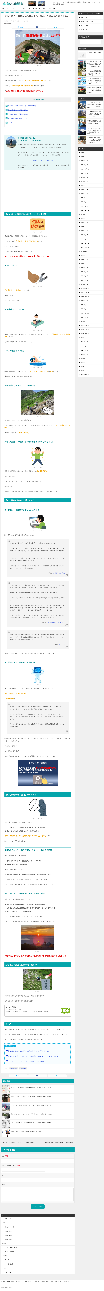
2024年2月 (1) (84, 160)
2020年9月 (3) (84, 300)
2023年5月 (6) (84, 189)
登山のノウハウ (9, 1227)
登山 (14, 8)
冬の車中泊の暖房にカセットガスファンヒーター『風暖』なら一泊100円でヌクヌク (94, 140)
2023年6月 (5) (84, 185)
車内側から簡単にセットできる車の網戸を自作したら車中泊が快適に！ (94, 123)
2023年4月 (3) (84, 193)
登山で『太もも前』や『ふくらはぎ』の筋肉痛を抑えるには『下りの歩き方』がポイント (33, 1056)
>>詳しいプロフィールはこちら (43, 160)
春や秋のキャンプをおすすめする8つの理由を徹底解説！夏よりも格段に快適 (94, 90)
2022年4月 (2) (84, 226)
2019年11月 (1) (85, 329)
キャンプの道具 (9, 1251)
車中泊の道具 (9, 1264)
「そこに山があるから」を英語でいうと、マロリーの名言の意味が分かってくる (31, 1105)
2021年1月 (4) (84, 284)
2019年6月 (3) (84, 350)
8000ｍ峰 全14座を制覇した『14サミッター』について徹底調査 (19, 1142)
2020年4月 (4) (84, 309)
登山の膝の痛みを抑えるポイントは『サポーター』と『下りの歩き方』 (27, 1051)
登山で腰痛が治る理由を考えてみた (18, 114)
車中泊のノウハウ (10, 1260)
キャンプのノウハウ (11, 1247)
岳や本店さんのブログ (58, 573)
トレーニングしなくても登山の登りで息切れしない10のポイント (26, 1061)
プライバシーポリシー (87, 21)
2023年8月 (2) (84, 177)
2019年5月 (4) (84, 354)
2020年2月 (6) (84, 317)
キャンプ (24, 8)
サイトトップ (5, 8)
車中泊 (35, 8)
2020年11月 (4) (85, 292)
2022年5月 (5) (84, 222)
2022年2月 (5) (84, 235)
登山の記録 (8, 1239)
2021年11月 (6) (85, 247)
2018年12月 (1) (85, 375)
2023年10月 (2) (85, 169)
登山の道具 (8, 1231)
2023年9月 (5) (84, 173)
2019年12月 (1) (85, 325)
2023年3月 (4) (84, 198)
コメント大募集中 (12, 1007)
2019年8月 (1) (84, 342)
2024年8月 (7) (84, 156)
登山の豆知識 (22, 1068)
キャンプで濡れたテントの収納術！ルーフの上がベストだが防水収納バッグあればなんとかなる (94, 64)
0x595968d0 (94, 52)
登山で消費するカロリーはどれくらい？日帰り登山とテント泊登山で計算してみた (31, 1114)
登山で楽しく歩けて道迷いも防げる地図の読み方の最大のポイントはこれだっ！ (31, 1087)
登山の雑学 (8, 23)
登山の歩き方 (13, 1068)
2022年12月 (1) (85, 210)
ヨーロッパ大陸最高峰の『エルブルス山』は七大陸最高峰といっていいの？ (94, 81)
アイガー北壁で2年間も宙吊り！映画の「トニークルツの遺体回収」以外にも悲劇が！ (94, 114)
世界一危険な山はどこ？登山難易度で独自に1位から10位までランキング (94, 105)
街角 (44, 8)
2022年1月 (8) (84, 239)
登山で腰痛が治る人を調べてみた (18, 110)
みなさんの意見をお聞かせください (18, 118)
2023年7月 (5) (84, 181)
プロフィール (84, 25)
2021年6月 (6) (84, 267)
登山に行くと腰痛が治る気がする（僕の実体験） (22, 105)
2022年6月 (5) (84, 218)
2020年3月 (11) (85, 313)
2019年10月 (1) (85, 333)
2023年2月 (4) (84, 202)
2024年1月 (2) (84, 165)
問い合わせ (84, 29)
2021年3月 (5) (84, 276)
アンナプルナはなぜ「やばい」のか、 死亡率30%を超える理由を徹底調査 (94, 131)
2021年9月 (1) (84, 255)
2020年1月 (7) (84, 321)
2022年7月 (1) (84, 214)
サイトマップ (52, 8)
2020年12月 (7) (85, 288)
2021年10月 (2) (85, 251)
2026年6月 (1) (84, 152)
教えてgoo (62, 644)
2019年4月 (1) (84, 358)
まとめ (10, 122)
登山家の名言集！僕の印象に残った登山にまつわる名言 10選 (57, 1142)
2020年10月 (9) (85, 296)
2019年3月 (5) (84, 362)
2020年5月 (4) (84, 305)
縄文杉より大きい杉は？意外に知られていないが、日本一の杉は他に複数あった (31, 1096)
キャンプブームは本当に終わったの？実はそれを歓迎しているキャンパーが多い (94, 73)
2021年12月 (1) (85, 243)
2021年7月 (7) (84, 263)
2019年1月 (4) (84, 370)
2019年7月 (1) (84, 346)
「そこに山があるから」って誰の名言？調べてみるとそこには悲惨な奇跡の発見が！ (32, 1122)
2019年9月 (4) (84, 337)
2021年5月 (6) (84, 272)
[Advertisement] (37, 191)
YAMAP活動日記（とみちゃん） (56, 622)
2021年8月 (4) (84, 259)
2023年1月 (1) (84, 206)
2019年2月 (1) (84, 366)
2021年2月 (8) (84, 280)
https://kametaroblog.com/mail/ (14, 1009)
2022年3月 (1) (84, 230)
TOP (9, 1281)
